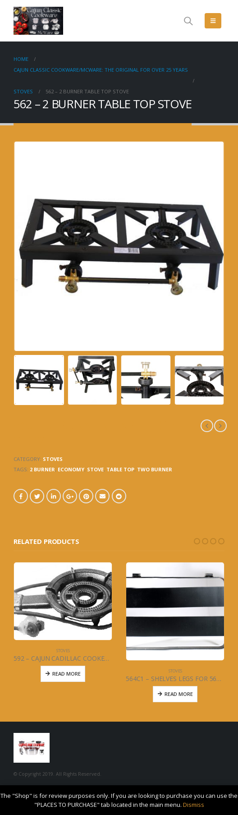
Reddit (119, 496)
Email (102, 496)
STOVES (53, 459)
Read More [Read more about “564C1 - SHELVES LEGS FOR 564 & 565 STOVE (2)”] (179, 694)
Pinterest (86, 496)
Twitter (37, 496)
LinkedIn (53, 496)
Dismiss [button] (193, 805)
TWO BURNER (154, 469)
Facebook (21, 496)
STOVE (95, 469)
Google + (70, 496)
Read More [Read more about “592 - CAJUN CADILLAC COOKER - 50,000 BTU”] (66, 673)
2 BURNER (42, 469)
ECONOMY (71, 469)
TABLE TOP (120, 469)
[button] (189, 541)
